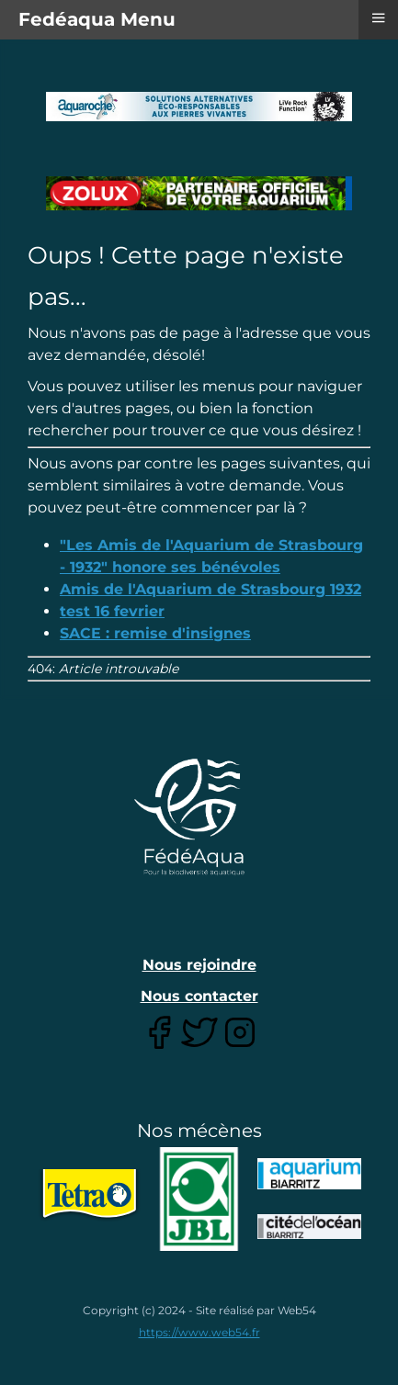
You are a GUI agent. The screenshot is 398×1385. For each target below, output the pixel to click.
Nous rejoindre (199, 965)
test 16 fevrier (112, 611)
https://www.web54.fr (199, 1332)
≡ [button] (377, 17)
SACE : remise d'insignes (155, 633)
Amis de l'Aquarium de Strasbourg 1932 (210, 589)
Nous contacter (199, 996)
